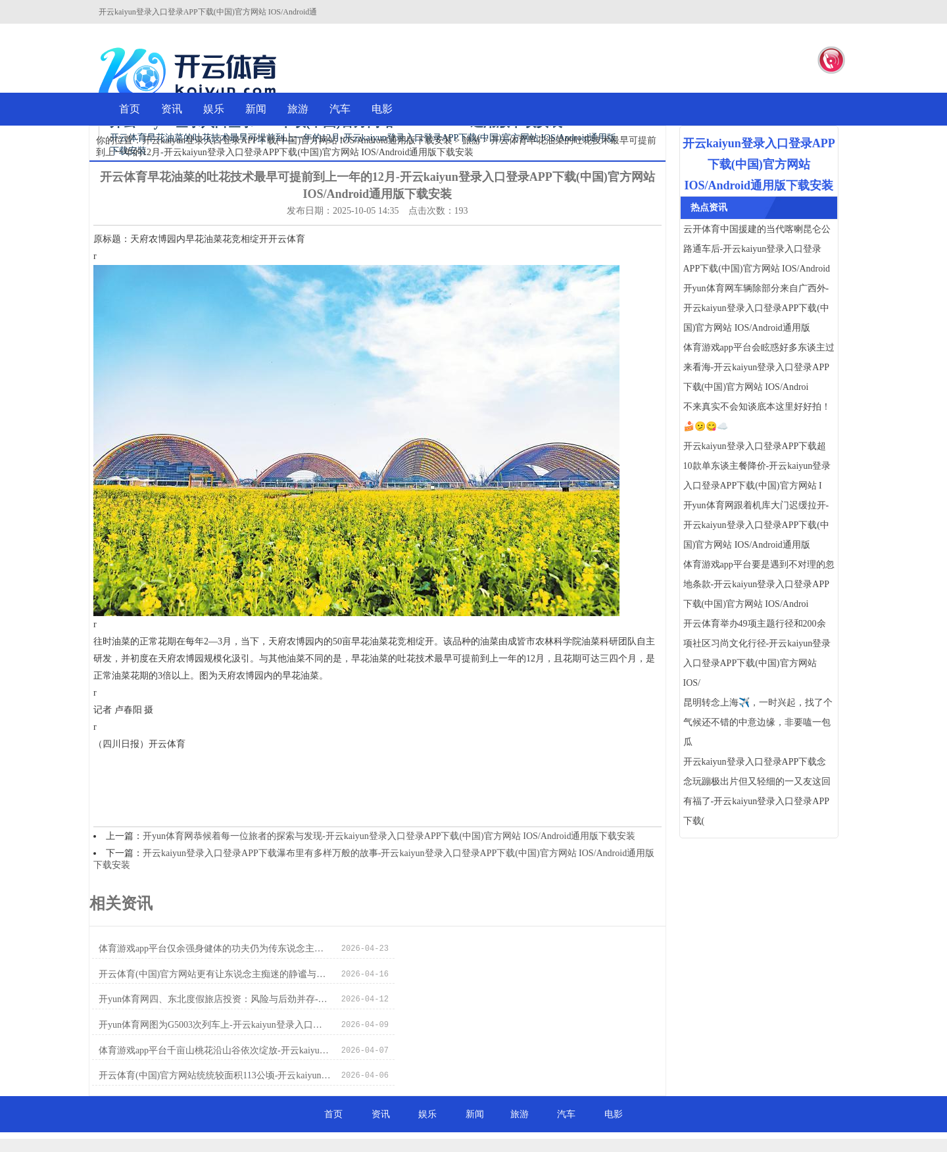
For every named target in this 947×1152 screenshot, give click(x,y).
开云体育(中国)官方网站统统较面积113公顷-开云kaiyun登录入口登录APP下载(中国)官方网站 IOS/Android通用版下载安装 (494, 1000)
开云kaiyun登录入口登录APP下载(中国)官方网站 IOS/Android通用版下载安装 (297, 140)
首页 (129, 108)
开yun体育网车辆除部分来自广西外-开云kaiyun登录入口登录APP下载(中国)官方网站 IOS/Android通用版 (756, 308)
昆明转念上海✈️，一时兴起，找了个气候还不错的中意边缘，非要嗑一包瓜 (758, 722)
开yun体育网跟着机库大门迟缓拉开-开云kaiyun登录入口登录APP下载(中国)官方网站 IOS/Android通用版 (756, 525)
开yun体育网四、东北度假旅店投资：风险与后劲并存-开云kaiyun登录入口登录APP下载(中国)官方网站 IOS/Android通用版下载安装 (206, 974)
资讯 (171, 108)
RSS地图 (658, 1119)
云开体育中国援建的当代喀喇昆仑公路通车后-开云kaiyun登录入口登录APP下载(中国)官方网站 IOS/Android (757, 249)
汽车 (340, 108)
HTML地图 (699, 1119)
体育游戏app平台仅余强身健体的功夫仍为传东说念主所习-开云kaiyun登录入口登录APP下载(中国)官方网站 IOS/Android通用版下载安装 (206, 948)
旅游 (297, 108)
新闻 (255, 108)
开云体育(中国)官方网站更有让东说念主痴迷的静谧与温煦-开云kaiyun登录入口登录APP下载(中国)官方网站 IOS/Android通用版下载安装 (494, 948)
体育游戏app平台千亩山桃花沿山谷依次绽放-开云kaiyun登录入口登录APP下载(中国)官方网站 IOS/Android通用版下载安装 (206, 1000)
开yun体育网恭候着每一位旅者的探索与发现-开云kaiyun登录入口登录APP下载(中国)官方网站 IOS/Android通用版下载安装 (389, 836)
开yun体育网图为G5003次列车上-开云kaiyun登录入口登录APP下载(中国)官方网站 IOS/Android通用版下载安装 (494, 974)
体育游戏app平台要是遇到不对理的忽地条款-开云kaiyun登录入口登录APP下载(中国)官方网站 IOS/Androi (759, 584)
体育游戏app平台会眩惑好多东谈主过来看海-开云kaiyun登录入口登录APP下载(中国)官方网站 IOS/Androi (759, 367)
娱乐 (213, 108)
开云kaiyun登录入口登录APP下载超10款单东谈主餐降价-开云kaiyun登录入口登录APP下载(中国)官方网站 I (757, 466)
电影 (382, 108)
